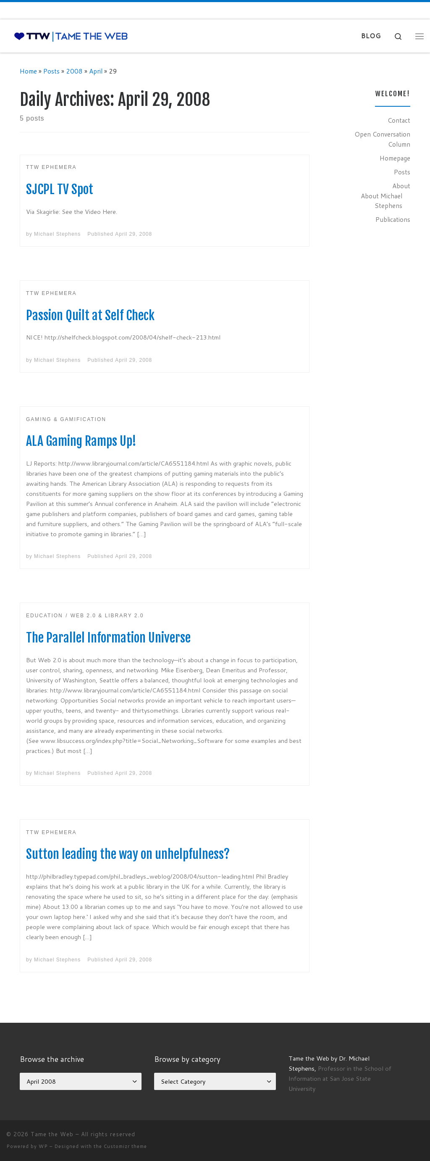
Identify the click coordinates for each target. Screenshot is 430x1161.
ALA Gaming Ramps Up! (81, 441)
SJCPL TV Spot (59, 189)
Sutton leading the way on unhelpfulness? (128, 854)
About (401, 185)
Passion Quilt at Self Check (90, 315)
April (95, 71)
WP (43, 1146)
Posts (51, 71)
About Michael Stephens (381, 201)
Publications (392, 219)
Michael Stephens (57, 234)
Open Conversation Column (382, 139)
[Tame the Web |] (71, 36)
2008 (74, 71)
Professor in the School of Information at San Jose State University (339, 1078)
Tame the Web (52, 1134)
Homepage (395, 158)
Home (28, 71)
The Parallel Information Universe (108, 637)
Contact (399, 120)
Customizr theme (125, 1146)
